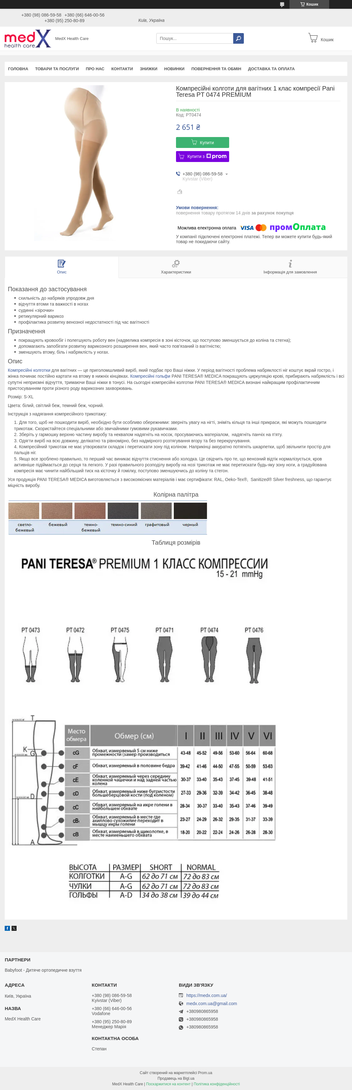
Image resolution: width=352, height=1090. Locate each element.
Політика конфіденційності (217, 1084)
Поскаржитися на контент (168, 1084)
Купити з (206, 156)
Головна (18, 68)
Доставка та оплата (271, 68)
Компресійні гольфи (150, 376)
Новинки (174, 68)
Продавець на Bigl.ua (176, 1078)
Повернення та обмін (216, 68)
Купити (207, 142)
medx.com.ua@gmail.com (211, 1003)
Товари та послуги (57, 68)
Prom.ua (205, 1073)
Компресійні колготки (29, 370)
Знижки (148, 68)
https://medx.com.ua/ (206, 995)
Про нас (95, 68)
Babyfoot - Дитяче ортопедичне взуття (43, 970)
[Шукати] (238, 38)
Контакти (122, 68)
